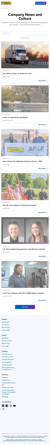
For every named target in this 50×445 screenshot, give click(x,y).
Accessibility (31, 440)
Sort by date (25, 38)
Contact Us (5, 377)
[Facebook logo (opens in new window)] (6, 405)
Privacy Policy (10, 439)
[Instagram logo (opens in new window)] (10, 405)
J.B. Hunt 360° (6, 330)
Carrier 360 (5, 346)
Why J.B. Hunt (6, 327)
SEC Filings (5, 397)
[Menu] (48, 3)
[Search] (3, 33)
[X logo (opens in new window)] (3, 408)
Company (4, 351)
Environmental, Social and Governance (8, 368)
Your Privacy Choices (40, 440)
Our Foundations (6, 362)
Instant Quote (6, 322)
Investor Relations (7, 365)
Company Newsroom (8, 359)
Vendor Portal (6, 380)
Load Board (5, 338)
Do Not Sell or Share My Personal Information (14, 440)
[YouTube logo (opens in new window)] (14, 405)
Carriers (4, 335)
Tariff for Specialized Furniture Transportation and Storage (9, 392)
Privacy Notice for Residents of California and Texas (28, 439)
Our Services (5, 325)
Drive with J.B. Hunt (7, 357)
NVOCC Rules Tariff (7, 387)
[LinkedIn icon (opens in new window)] (3, 405)
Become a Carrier (7, 341)
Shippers (4, 319)
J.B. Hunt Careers (7, 354)
